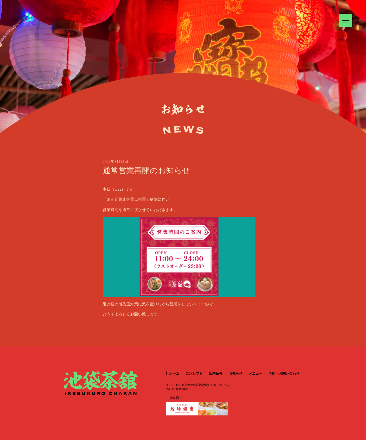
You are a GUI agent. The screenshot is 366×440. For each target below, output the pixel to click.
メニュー (255, 373)
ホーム (174, 373)
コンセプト (194, 373)
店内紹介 (216, 373)
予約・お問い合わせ (283, 373)
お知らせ (235, 373)
